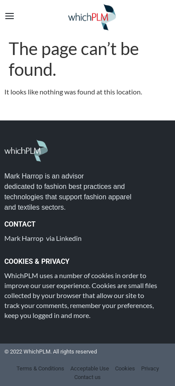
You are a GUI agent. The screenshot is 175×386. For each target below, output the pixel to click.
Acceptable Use (89, 368)
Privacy (150, 368)
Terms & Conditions (40, 368)
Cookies (125, 368)
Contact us (87, 377)
